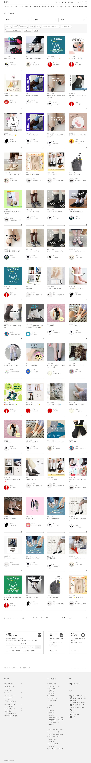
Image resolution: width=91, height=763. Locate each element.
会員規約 (27, 650)
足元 (38, 26)
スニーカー (28, 30)
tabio (32, 26)
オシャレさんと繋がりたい (14, 30)
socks (36, 30)
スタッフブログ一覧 (25, 668)
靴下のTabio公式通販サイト (11, 668)
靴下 (16, 26)
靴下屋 (9, 26)
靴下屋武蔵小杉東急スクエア (51, 26)
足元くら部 (24, 26)
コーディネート (66, 26)
